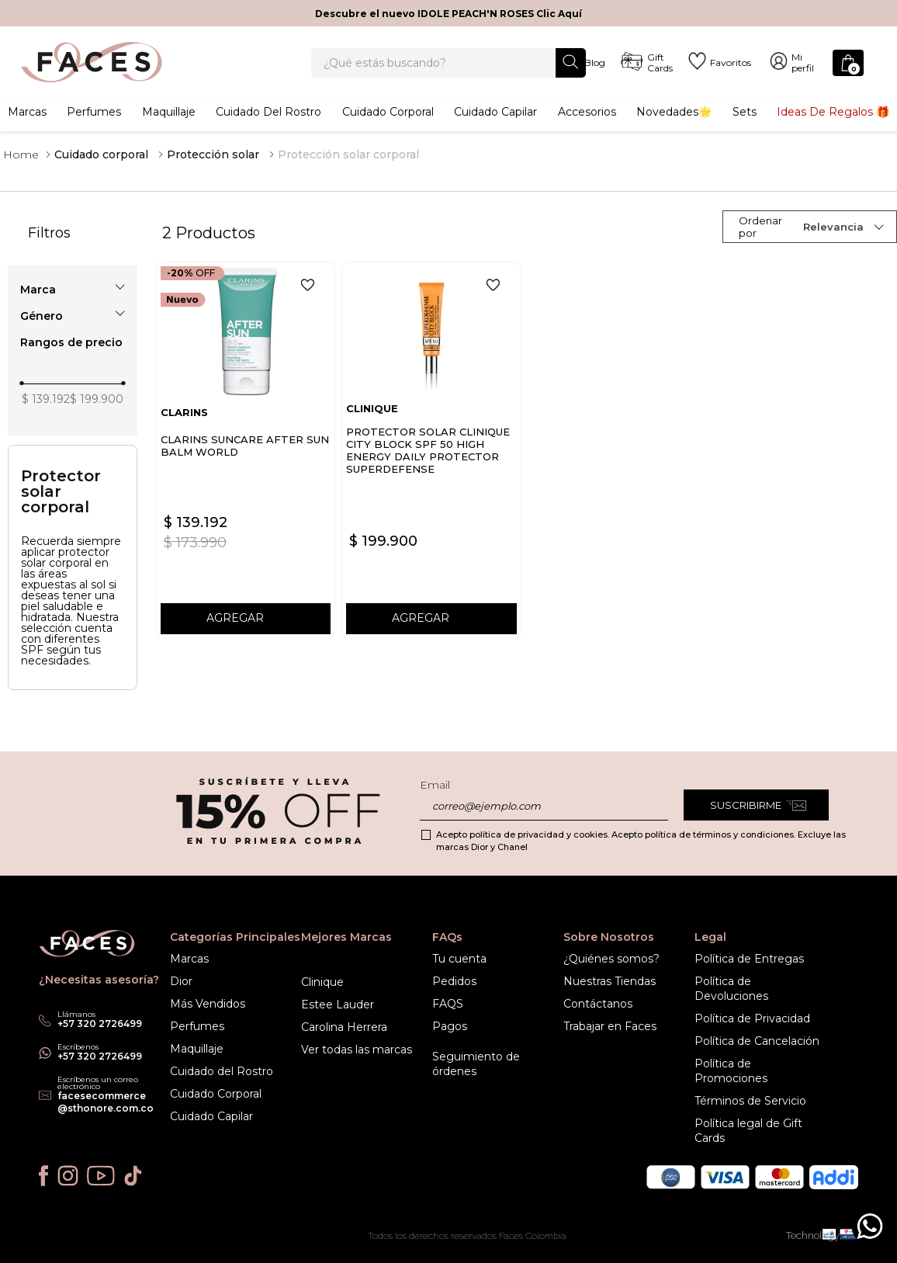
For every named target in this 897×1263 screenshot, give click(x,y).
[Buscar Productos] (571, 70)
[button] (72, 310)
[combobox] (448, 71)
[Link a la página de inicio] (21, 175)
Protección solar (213, 175)
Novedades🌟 (674, 128)
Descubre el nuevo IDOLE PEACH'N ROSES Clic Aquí (448, 13)
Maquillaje (169, 128)
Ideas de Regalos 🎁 (833, 128)
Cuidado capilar (495, 128)
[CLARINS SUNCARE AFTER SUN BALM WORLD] (246, 470)
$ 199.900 (96, 419)
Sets (744, 128)
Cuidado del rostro (268, 128)
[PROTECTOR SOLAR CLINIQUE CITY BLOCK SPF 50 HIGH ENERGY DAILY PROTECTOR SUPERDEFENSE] (431, 470)
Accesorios (587, 128)
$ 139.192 (46, 419)
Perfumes (94, 128)
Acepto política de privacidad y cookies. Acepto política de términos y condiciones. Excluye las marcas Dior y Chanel (641, 840)
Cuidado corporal (388, 128)
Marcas (27, 128)
